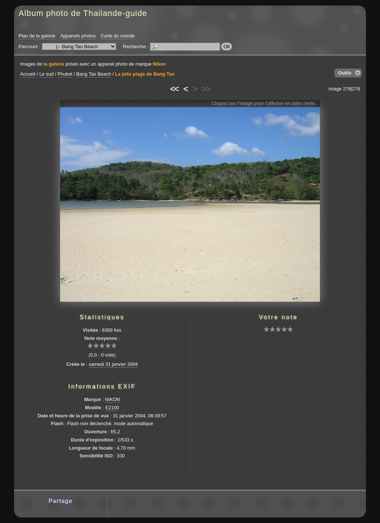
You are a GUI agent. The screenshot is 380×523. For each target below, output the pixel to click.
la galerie (53, 64)
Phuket (65, 74)
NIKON (112, 399)
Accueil (27, 74)
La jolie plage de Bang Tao (144, 74)
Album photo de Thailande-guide (83, 13)
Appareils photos (77, 36)
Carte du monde (118, 36)
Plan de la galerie (37, 36)
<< (174, 89)
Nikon (159, 64)
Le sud (46, 74)
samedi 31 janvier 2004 (113, 364)
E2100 (112, 407)
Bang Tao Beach (93, 74)
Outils (344, 73)
